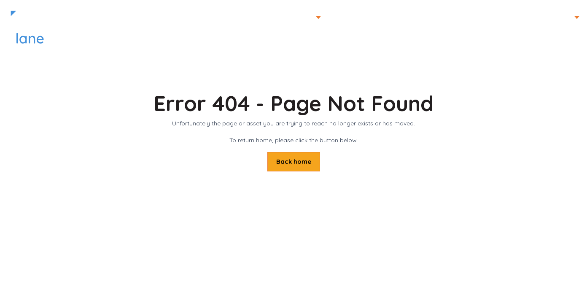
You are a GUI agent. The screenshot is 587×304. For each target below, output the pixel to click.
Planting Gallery (353, 17)
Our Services (414, 17)
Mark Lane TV (551, 17)
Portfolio (299, 17)
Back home (293, 161)
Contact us (466, 17)
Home (507, 17)
